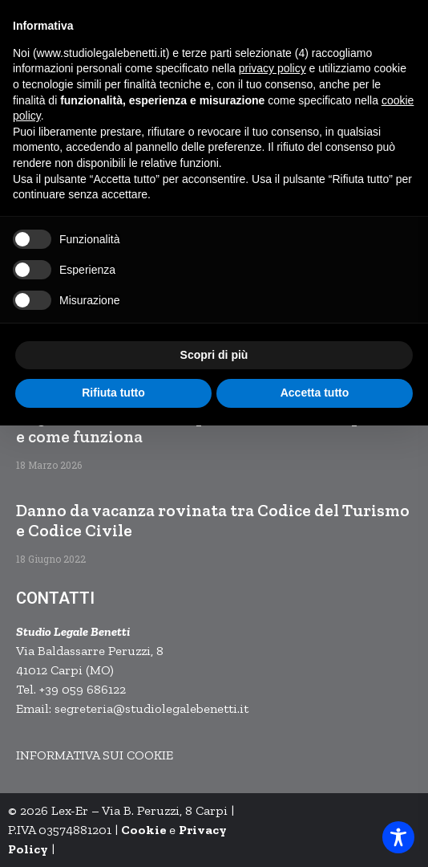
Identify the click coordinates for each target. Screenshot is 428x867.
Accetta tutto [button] (315, 392)
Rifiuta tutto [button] (113, 392)
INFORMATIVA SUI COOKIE (94, 755)
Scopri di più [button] (214, 354)
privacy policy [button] (272, 68)
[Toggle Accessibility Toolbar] (398, 837)
